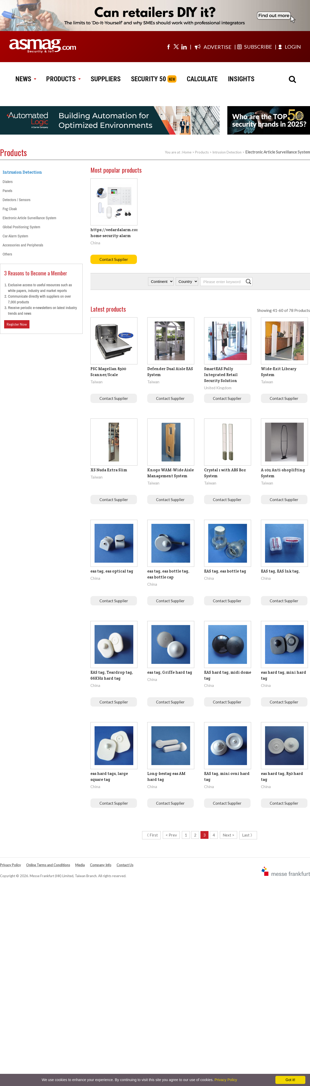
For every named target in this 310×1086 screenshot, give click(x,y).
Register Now (17, 324)
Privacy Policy (10, 865)
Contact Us (125, 865)
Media (80, 865)
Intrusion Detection (227, 152)
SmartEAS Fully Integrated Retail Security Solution (221, 374)
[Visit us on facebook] (168, 46)
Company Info (100, 865)
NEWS (26, 79)
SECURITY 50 (148, 79)
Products (202, 152)
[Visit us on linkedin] (184, 46)
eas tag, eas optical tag (111, 571)
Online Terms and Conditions (48, 865)
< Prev (171, 835)
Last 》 (248, 835)
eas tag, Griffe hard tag (169, 672)
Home (186, 152)
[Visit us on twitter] (176, 46)
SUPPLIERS (106, 79)
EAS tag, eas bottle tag (225, 571)
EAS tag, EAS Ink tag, (280, 571)
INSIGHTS (241, 79)
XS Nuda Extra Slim (108, 469)
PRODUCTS (63, 79)
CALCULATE (202, 79)
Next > (228, 835)
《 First (151, 835)
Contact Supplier (113, 259)
